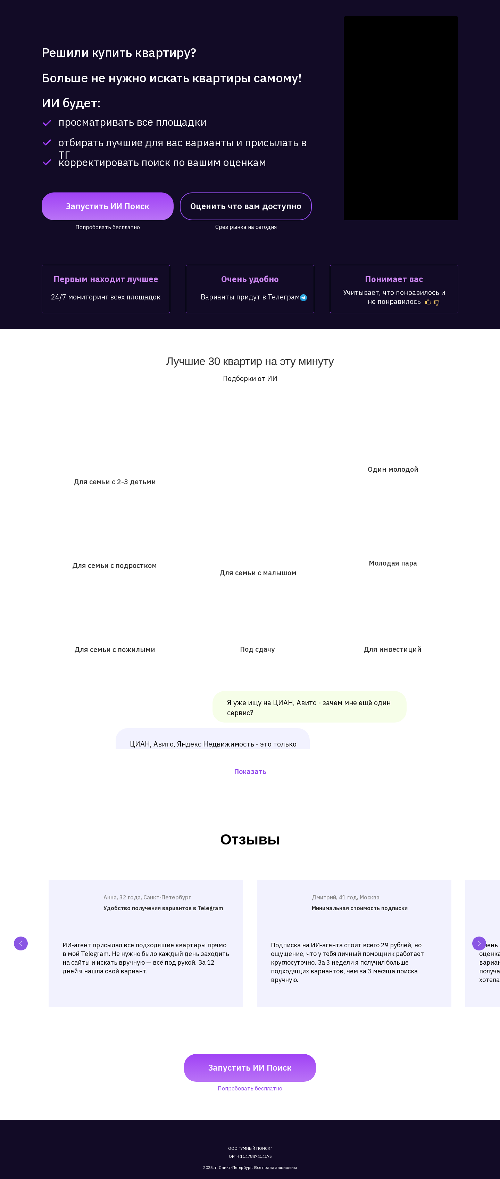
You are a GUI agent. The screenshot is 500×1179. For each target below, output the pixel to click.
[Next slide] (479, 943)
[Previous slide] (21, 943)
